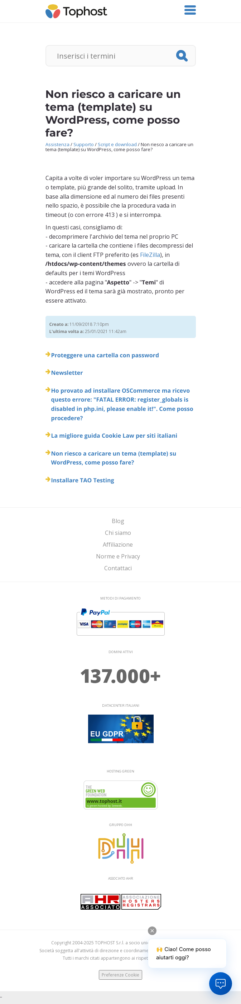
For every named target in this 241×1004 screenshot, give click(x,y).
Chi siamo (118, 533)
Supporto (83, 144)
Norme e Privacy (118, 556)
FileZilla (150, 255)
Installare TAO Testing (82, 480)
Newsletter (67, 373)
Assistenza (57, 144)
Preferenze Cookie (120, 975)
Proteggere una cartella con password (105, 355)
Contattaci (118, 568)
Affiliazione (118, 544)
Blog (118, 521)
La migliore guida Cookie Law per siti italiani (114, 435)
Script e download (117, 144)
